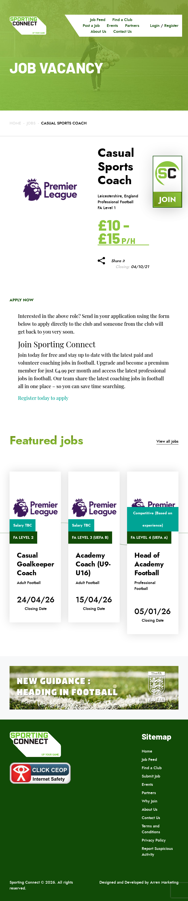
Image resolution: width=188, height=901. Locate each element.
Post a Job (91, 25)
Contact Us (122, 31)
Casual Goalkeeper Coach (35, 564)
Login (155, 25)
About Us (98, 31)
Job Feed (97, 20)
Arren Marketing (164, 882)
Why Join (149, 801)
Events (112, 25)
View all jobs (167, 441)
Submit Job (151, 776)
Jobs (31, 123)
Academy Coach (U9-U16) (93, 564)
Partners (132, 25)
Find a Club (122, 20)
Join (167, 199)
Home (15, 123)
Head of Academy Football (149, 564)
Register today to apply (43, 397)
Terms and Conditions (151, 829)
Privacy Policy (154, 840)
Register (171, 25)
